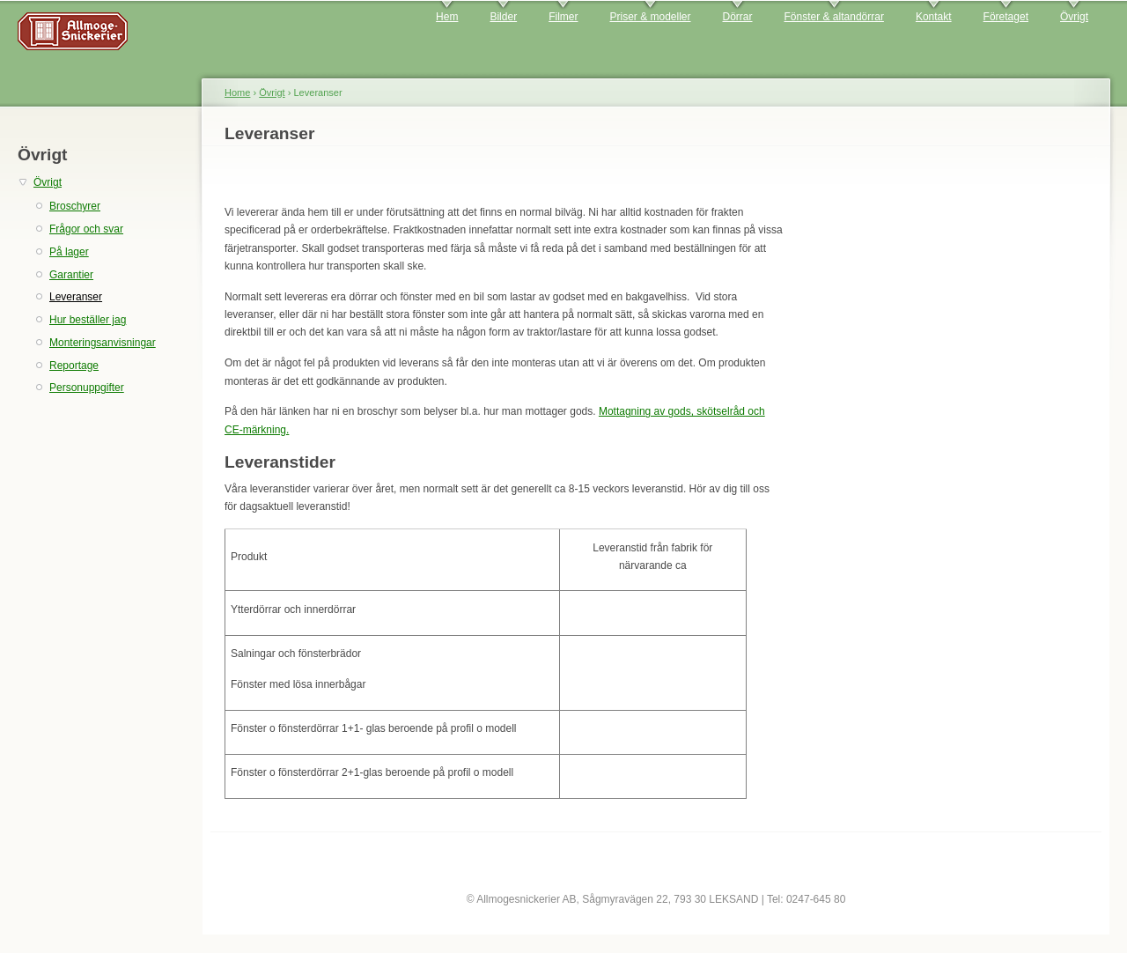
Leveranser (75, 297)
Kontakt (934, 17)
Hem (447, 17)
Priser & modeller (649, 17)
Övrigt (1074, 17)
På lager (69, 252)
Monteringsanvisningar (102, 342)
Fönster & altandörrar (834, 17)
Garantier (71, 275)
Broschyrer (74, 206)
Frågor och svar (86, 229)
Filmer (563, 17)
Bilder (503, 17)
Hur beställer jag (87, 320)
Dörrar (738, 17)
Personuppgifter (86, 387)
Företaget (1005, 17)
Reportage (74, 365)
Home (237, 92)
